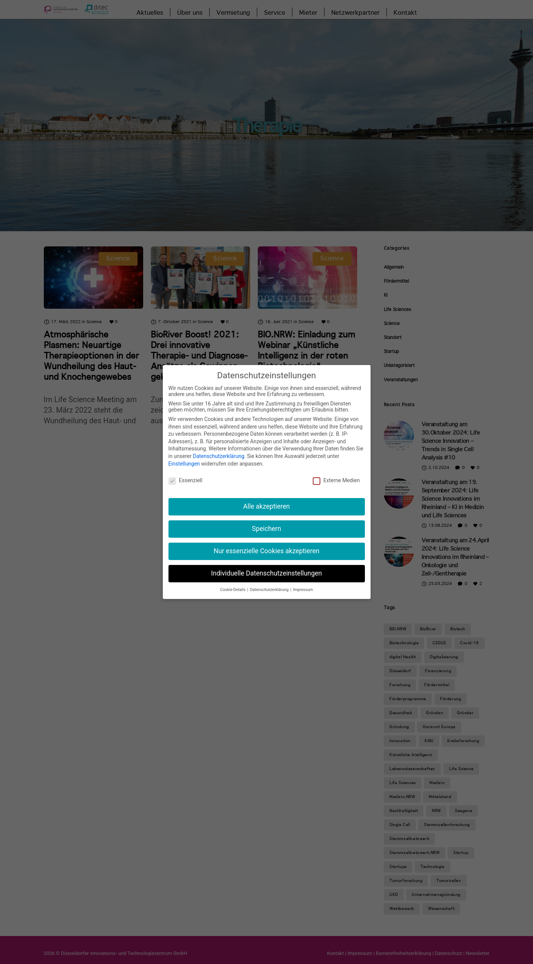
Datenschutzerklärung (218, 456)
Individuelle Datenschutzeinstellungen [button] (266, 573)
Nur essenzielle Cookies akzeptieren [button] (266, 551)
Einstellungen (184, 464)
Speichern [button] (266, 528)
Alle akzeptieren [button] (266, 506)
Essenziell (185, 480)
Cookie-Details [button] (233, 589)
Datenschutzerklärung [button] (270, 589)
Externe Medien (336, 480)
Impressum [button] (303, 589)
